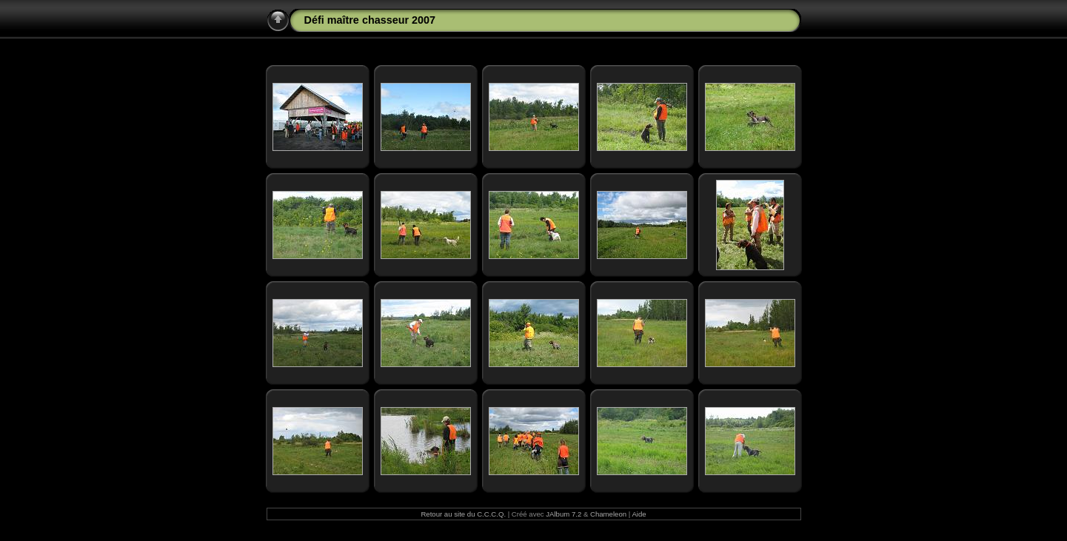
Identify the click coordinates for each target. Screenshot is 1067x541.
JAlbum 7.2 (563, 514)
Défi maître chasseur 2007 (370, 20)
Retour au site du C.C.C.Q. (463, 514)
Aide (639, 514)
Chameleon (608, 514)
